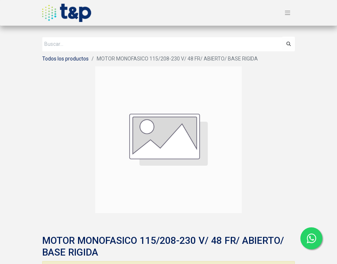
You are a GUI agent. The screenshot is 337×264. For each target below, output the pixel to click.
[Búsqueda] (288, 44)
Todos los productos (65, 59)
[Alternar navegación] (287, 13)
